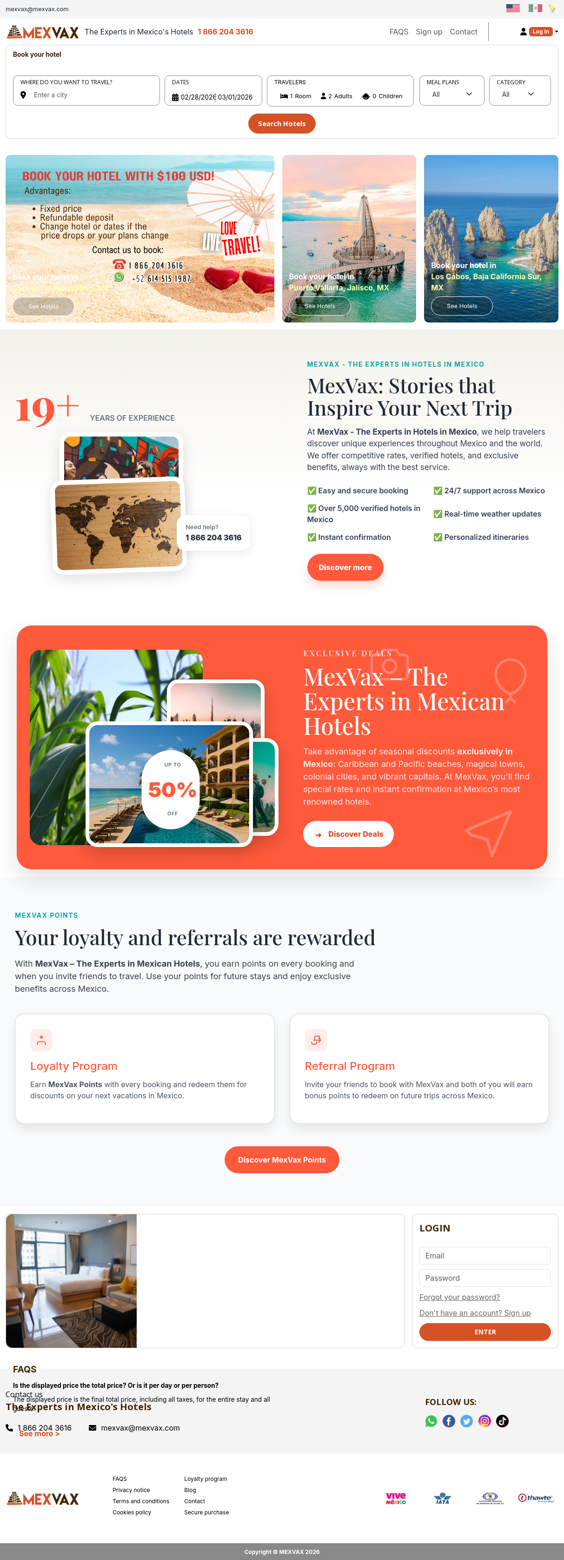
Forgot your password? (459, 1295)
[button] (340, 96)
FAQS (398, 31)
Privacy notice (131, 1488)
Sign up (429, 31)
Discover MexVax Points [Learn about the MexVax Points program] (282, 1158)
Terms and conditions (141, 1499)
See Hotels (43, 304)
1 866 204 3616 (225, 31)
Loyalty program (205, 1476)
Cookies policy (132, 1510)
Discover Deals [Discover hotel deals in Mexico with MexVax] (348, 832)
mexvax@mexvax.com (134, 1426)
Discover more (345, 565)
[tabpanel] (282, 91)
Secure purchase (206, 1510)
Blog (190, 1488)
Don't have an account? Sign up (475, 1311)
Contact (464, 31)
